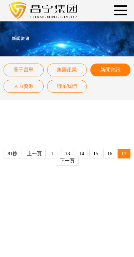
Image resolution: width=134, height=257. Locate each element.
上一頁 (34, 153)
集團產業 (67, 69)
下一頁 (67, 160)
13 (67, 153)
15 (95, 153)
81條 (13, 153)
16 (109, 153)
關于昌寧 (24, 69)
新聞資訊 (110, 69)
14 (81, 153)
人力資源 (24, 86)
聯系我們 (67, 86)
